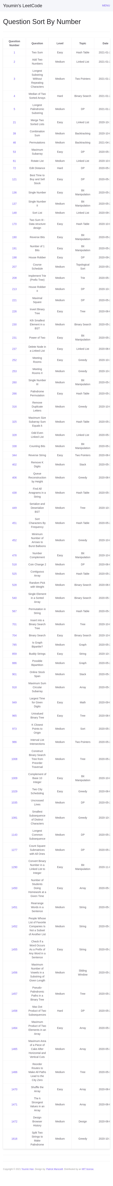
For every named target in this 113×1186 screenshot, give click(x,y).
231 (14, 337)
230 (14, 324)
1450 (14, 888)
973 (14, 728)
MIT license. (88, 1169)
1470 (14, 1089)
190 (14, 237)
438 (14, 492)
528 (14, 584)
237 (14, 348)
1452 (14, 926)
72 (14, 168)
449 (14, 507)
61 (14, 160)
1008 (14, 759)
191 (14, 248)
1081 (14, 817)
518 (14, 564)
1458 (14, 1010)
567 (14, 611)
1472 (14, 1121)
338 (14, 446)
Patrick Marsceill (54, 1169)
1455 (14, 949)
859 (14, 653)
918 (14, 687)
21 (14, 122)
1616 (14, 1138)
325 (14, 421)
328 (14, 434)
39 (14, 133)
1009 (14, 778)
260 (14, 382)
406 (14, 477)
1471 (14, 1104)
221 (14, 300)
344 (14, 455)
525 (14, 573)
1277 (14, 849)
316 (14, 406)
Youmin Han (27, 1169)
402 (14, 464)
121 (14, 179)
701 (14, 624)
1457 (14, 993)
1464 (14, 1027)
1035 (14, 802)
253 (14, 371)
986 (14, 741)
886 (14, 663)
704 (14, 635)
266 (14, 393)
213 (14, 289)
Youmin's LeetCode (22, 5)
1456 (14, 972)
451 (14, 522)
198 (14, 257)
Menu (106, 5)
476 (14, 555)
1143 (14, 834)
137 (14, 203)
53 (14, 151)
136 (14, 192)
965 (14, 715)
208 (14, 277)
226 (14, 311)
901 (14, 674)
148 (14, 212)
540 (14, 597)
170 (14, 223)
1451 (14, 907)
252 (14, 360)
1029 (14, 791)
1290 (14, 867)
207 (14, 266)
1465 (14, 1048)
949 (14, 702)
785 (14, 644)
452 (14, 540)
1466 (14, 1072)
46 (14, 142)
